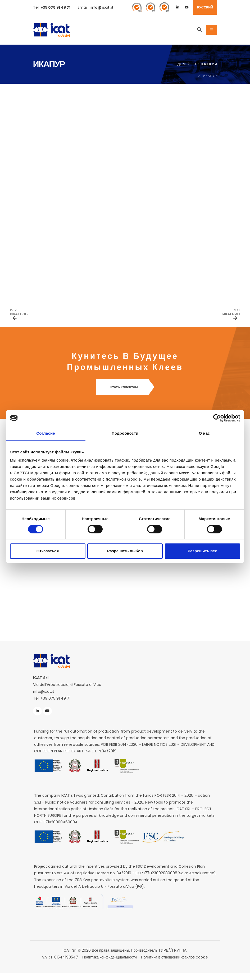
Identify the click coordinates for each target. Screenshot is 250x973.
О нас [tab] (204, 433)
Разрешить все (202, 551)
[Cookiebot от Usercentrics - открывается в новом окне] (217, 418)
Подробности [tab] (125, 433)
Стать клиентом (125, 387)
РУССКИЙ (205, 7)
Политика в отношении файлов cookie (174, 957)
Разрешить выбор (125, 551)
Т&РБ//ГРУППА (172, 950)
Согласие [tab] (45, 433)
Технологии (205, 64)
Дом (182, 64)
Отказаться (48, 551)
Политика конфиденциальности (109, 957)
